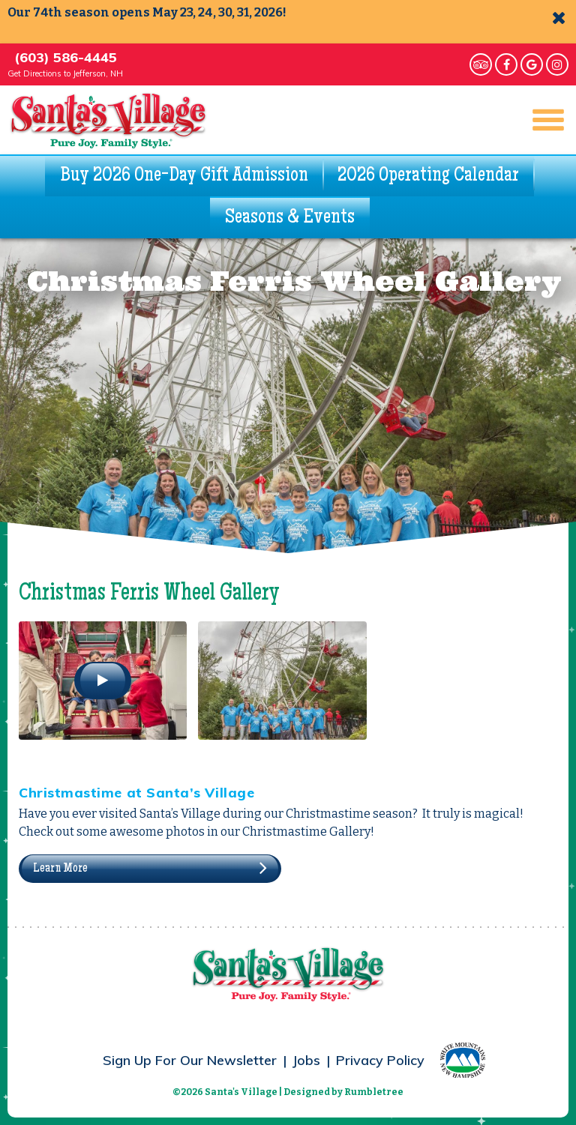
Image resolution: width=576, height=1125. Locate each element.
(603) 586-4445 (65, 57)
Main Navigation (542, 120)
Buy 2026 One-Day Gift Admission (184, 176)
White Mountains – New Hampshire (462, 1060)
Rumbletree (374, 1092)
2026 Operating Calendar (428, 176)
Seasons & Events (290, 218)
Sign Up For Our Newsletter (190, 1060)
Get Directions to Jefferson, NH (65, 73)
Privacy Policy (380, 1060)
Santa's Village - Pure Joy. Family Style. (108, 119)
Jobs (306, 1060)
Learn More (60, 868)
